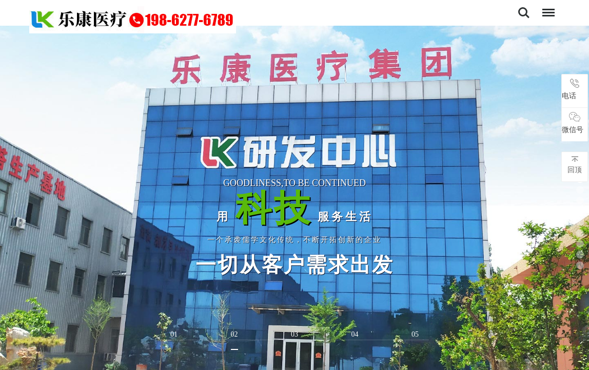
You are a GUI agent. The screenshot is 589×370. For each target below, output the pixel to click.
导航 (546, 8)
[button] (580, 190)
